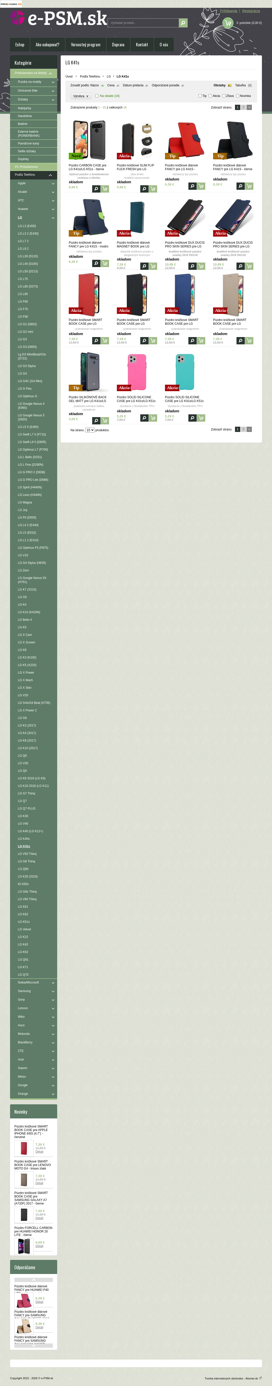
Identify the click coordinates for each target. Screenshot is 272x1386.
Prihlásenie (228, 11)
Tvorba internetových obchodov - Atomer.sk (233, 1378)
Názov (94, 85)
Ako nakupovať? (47, 45)
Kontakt (142, 45)
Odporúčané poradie (165, 85)
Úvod (69, 76)
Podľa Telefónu (90, 76)
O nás (164, 45)
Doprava (118, 45)
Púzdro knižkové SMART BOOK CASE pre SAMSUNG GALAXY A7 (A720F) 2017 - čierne (31, 1198)
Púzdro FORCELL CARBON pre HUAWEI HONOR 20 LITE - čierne (33, 1231)
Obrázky (219, 85)
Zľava (230, 96)
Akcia (216, 96)
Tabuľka (240, 85)
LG (109, 76)
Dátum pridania (133, 85)
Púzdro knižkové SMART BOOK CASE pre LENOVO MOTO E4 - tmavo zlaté (32, 1165)
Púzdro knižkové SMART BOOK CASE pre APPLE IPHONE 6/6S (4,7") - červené (31, 1132)
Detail (39, 1151)
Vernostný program (85, 45)
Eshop (19, 45)
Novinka (245, 96)
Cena (111, 85)
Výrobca (81, 96)
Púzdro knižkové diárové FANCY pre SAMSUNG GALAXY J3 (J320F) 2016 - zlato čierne (32, 1317)
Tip (204, 96)
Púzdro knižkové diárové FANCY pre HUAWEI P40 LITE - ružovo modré (31, 1290)
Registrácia (251, 11)
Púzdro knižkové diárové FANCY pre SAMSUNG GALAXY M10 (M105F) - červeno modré (30, 1342)
